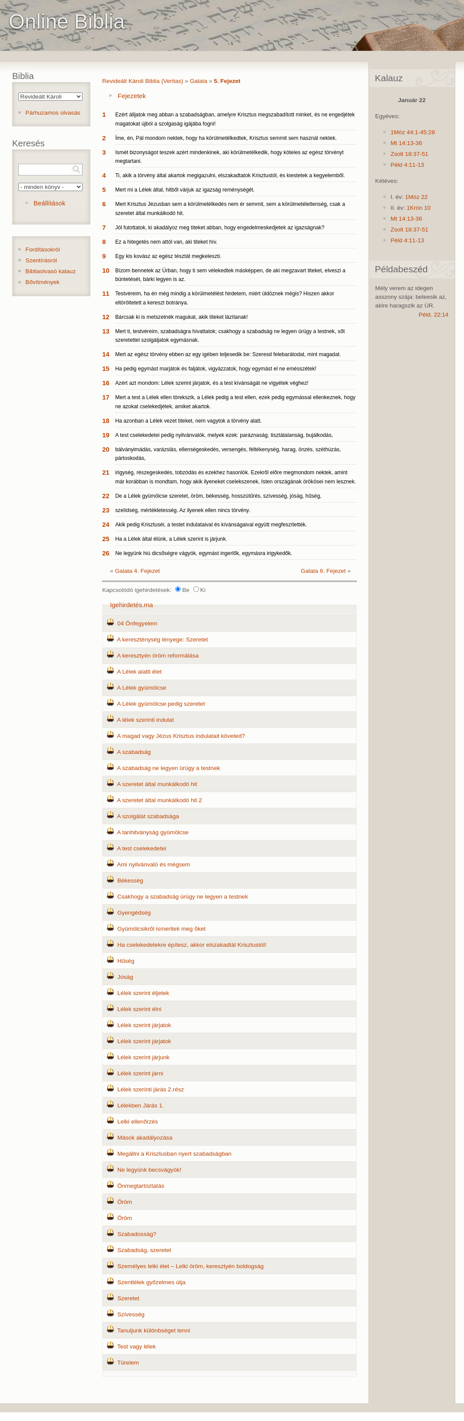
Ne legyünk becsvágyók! (149, 1170)
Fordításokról (43, 249)
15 (105, 368)
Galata (198, 81)
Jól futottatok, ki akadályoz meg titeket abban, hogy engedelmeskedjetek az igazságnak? (220, 228)
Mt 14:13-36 (406, 143)
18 (105, 420)
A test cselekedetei (141, 848)
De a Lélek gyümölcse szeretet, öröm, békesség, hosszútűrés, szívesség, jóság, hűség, (218, 496)
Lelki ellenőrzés (137, 1121)
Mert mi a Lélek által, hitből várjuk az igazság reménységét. (185, 190)
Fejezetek (132, 95)
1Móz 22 (416, 197)
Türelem (128, 1362)
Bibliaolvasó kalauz (51, 271)
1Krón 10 (419, 208)
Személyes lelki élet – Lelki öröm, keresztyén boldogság (190, 1266)
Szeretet (128, 1298)
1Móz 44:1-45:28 (413, 132)
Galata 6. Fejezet (323, 571)
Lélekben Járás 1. (140, 1105)
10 (105, 270)
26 (105, 553)
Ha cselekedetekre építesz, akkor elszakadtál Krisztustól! (191, 945)
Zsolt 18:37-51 (409, 154)
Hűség (125, 961)
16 (105, 383)
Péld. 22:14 (434, 314)
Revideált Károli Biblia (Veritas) (142, 81)
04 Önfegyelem (137, 623)
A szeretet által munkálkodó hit (157, 784)
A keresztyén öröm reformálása (158, 655)
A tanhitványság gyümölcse (153, 832)
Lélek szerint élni (139, 1009)
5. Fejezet (227, 81)
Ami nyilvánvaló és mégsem (153, 864)
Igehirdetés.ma (131, 604)
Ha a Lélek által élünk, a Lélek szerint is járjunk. (171, 539)
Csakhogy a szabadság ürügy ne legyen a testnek (182, 896)
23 (105, 510)
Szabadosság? (136, 1234)
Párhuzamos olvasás (53, 112)
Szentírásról (41, 260)
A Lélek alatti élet (139, 671)
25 (105, 538)
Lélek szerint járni (140, 1073)
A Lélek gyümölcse (141, 687)
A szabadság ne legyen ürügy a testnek (168, 768)
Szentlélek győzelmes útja (151, 1282)
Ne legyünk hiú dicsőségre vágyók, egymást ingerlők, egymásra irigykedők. (203, 553)
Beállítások (49, 203)
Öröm (124, 1202)
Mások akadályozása (144, 1137)
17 (105, 397)
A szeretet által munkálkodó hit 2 (159, 800)
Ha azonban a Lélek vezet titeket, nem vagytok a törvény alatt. (188, 421)
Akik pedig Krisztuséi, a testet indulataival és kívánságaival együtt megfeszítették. (211, 525)
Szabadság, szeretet (144, 1250)
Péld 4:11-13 (407, 165)
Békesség (130, 880)
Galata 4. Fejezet (137, 571)
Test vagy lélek (136, 1346)
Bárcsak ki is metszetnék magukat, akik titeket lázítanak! (181, 317)
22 (105, 495)
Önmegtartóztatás (140, 1186)
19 (105, 435)
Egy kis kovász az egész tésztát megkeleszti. (168, 256)
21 (105, 472)
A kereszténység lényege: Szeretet (162, 639)
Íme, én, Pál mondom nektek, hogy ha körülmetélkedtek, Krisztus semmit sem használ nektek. (226, 138)
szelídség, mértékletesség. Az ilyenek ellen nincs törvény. (182, 510)
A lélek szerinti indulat (145, 720)
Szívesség (131, 1314)
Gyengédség (134, 912)
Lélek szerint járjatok (144, 1025)
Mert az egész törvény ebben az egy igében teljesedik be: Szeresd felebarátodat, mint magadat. (228, 354)
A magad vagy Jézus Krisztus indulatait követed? (181, 736)
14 (105, 354)
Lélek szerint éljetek (143, 993)
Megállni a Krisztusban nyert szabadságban (174, 1153)
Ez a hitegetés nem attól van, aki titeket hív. (166, 242)
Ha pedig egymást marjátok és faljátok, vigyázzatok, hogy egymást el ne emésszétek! (215, 369)
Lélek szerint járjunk (143, 1057)
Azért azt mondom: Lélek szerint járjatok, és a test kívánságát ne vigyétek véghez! (211, 383)
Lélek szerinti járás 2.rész (150, 1089)
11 (105, 293)
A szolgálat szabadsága (148, 816)
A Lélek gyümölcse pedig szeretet (161, 704)
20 (105, 449)
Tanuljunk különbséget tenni (153, 1330)
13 (105, 331)
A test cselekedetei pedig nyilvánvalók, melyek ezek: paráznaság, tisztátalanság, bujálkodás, (224, 435)
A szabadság (134, 752)
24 (105, 524)
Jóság (125, 977)
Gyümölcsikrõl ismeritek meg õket (161, 928)
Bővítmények (43, 282)
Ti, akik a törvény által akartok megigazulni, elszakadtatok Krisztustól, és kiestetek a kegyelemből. (230, 175)
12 (105, 317)
